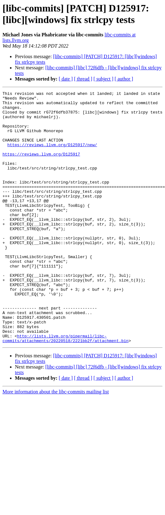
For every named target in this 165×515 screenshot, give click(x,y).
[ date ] (66, 78)
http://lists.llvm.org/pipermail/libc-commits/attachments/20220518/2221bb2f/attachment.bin (65, 388)
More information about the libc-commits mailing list (55, 442)
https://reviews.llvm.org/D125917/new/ (52, 156)
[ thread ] (83, 78)
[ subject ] (103, 78)
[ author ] (124, 78)
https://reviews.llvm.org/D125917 (41, 167)
